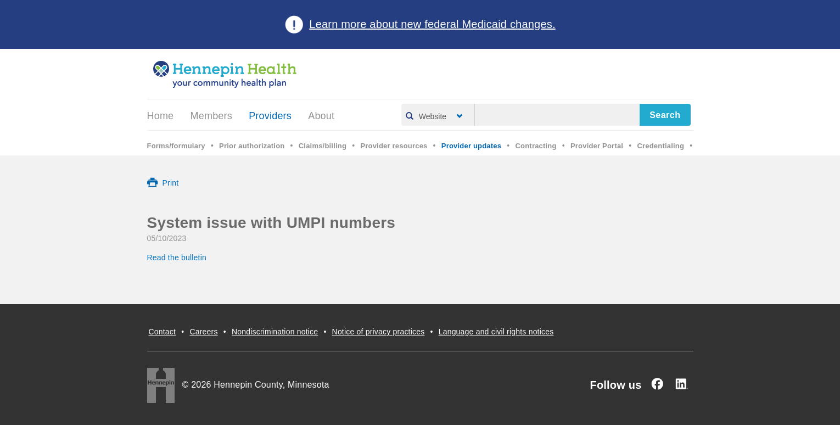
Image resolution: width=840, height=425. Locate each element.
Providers (270, 115)
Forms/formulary (176, 146)
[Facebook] (657, 384)
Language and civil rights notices (496, 331)
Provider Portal (596, 146)
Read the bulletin (178, 257)
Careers (203, 331)
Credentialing (660, 146)
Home (160, 115)
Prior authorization (251, 146)
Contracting (536, 146)
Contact (162, 331)
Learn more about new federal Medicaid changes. (432, 24)
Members (211, 115)
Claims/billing (322, 146)
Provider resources (393, 146)
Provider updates (471, 146)
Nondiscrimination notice (275, 331)
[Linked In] (681, 384)
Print (171, 182)
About (321, 115)
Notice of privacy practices (378, 331)
